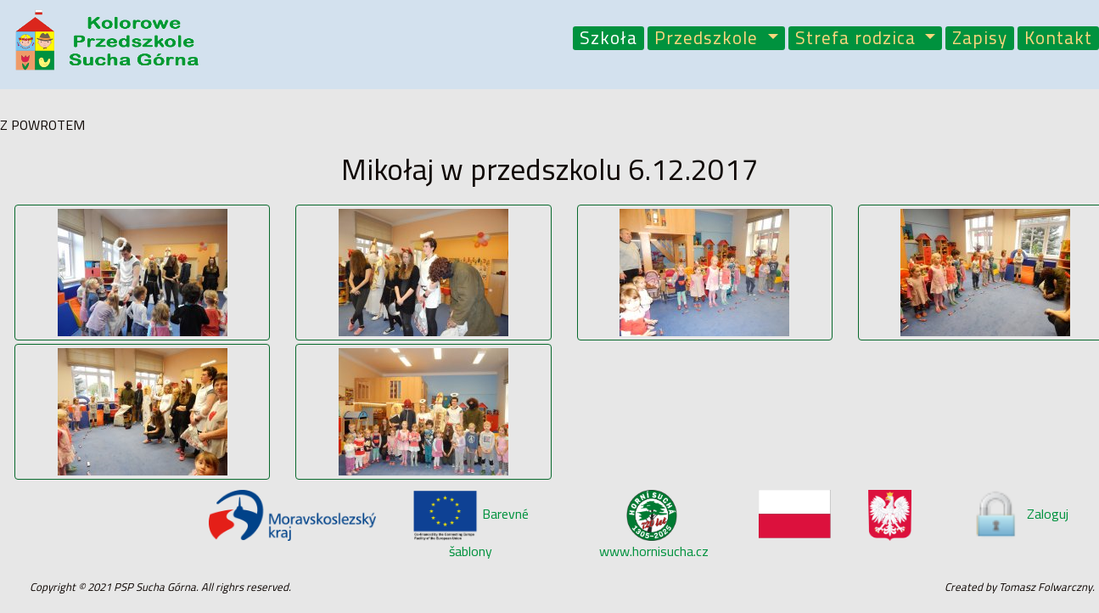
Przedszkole (708, 38)
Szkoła (608, 38)
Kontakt (1058, 38)
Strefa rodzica (858, 38)
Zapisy (979, 38)
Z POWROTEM (42, 125)
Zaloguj (1020, 513)
